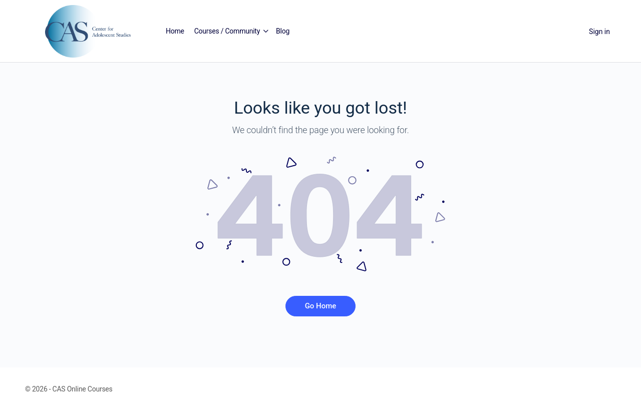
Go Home (321, 305)
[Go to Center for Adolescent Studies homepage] (88, 31)
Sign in (599, 32)
